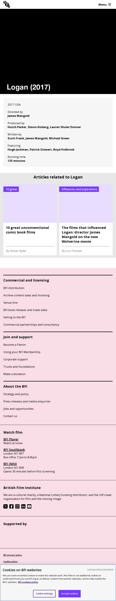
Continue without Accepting (100, 569)
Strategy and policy (15, 394)
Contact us (10, 416)
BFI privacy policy (12, 555)
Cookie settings (44, 593)
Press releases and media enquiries (26, 401)
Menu (105, 4)
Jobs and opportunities (18, 409)
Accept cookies (69, 593)
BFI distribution (13, 288)
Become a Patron (14, 345)
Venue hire (10, 303)
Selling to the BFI (14, 317)
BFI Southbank (14, 450)
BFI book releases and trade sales (25, 310)
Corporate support (15, 359)
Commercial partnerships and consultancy (31, 324)
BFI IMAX (10, 464)
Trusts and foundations (19, 367)
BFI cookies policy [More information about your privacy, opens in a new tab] (28, 582)
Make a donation (14, 374)
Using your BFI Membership (21, 352)
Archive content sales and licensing (26, 295)
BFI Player (10, 439)
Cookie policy (10, 561)
